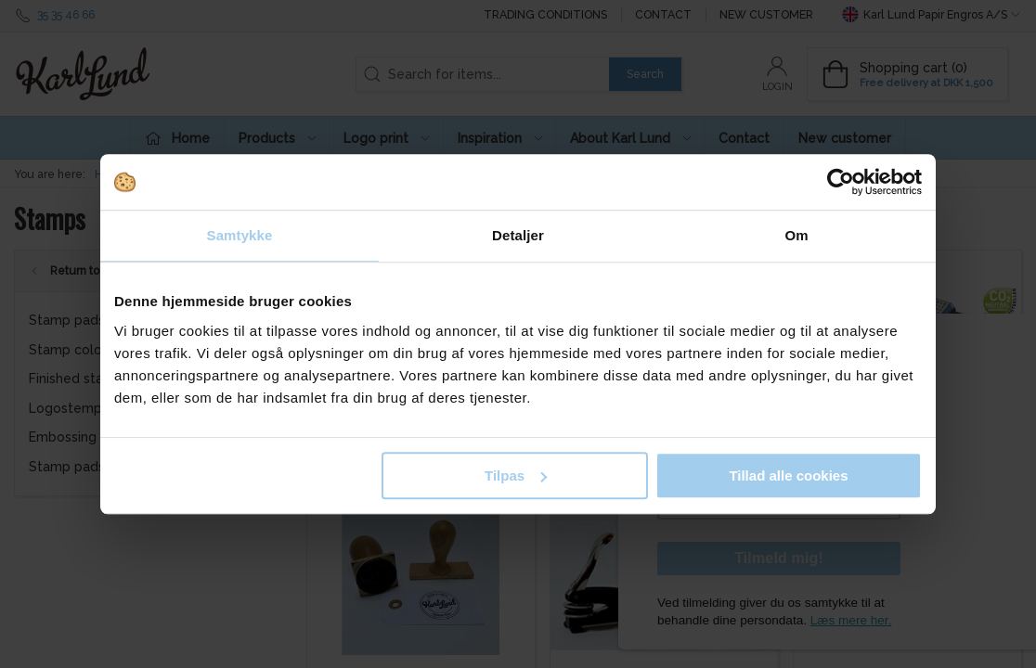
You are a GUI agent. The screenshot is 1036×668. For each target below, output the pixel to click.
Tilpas (516, 475)
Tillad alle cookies (788, 475)
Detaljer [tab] (518, 235)
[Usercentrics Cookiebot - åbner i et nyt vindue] (840, 182)
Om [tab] (796, 235)
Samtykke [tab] (240, 235)
